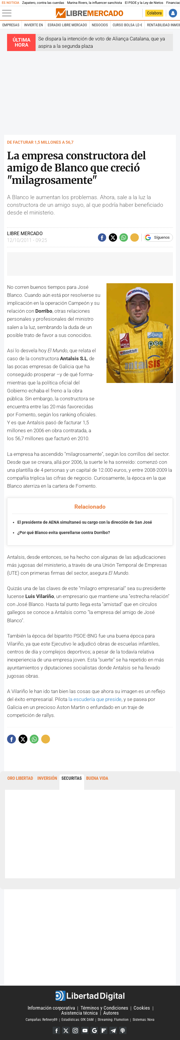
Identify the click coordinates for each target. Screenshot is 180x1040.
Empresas (10, 25)
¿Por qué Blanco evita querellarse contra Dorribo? (63, 532)
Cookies (142, 1008)
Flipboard (103, 1030)
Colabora (154, 13)
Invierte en (33, 25)
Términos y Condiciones (104, 1008)
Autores (111, 1013)
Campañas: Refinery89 (41, 1020)
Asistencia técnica (79, 1013)
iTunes (122, 1030)
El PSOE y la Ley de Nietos (144, 3)
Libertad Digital (90, 995)
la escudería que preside (95, 699)
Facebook (56, 1030)
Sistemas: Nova (143, 1020)
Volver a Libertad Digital (137, 13)
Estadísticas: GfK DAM (77, 1020)
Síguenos (162, 237)
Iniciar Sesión (173, 13)
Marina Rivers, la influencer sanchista (94, 3)
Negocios (100, 25)
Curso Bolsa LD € (127, 25)
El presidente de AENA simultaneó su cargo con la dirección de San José (84, 522)
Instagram (75, 1030)
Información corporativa (51, 1008)
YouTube (85, 1030)
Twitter (65, 1030)
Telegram (113, 1030)
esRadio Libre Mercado (67, 25)
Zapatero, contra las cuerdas (43, 3)
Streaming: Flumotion (113, 1020)
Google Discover (94, 1030)
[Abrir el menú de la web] (28, 13)
